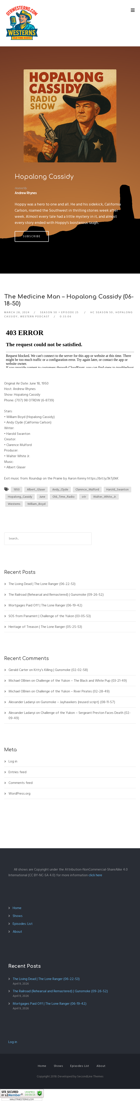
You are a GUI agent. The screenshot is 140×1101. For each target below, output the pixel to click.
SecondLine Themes (90, 1076)
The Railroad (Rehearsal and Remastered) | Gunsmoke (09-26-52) (56, 594)
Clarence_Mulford (87, 489)
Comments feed (21, 783)
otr (84, 496)
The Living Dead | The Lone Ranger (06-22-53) (42, 584)
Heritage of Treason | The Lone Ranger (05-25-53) (45, 627)
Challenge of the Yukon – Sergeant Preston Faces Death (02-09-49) (70, 715)
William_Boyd (36, 503)
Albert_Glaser (36, 489)
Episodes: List (23, 924)
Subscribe (31, 236)
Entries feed (17, 772)
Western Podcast (34, 316)
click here (95, 875)
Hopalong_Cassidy (20, 496)
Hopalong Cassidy (44, 176)
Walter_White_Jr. (104, 496)
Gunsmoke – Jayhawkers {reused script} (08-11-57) (78, 702)
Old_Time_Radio (63, 496)
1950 (17, 489)
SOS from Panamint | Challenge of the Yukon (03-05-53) (50, 616)
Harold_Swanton (117, 489)
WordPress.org (19, 793)
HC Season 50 (101, 312)
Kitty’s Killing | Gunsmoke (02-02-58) (61, 670)
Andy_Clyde (60, 489)
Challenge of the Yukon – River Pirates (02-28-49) (73, 691)
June (42, 496)
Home (17, 908)
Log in (13, 761)
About (17, 931)
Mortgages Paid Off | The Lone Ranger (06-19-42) (45, 605)
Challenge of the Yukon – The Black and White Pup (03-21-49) (81, 680)
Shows (18, 916)
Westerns (14, 503)
